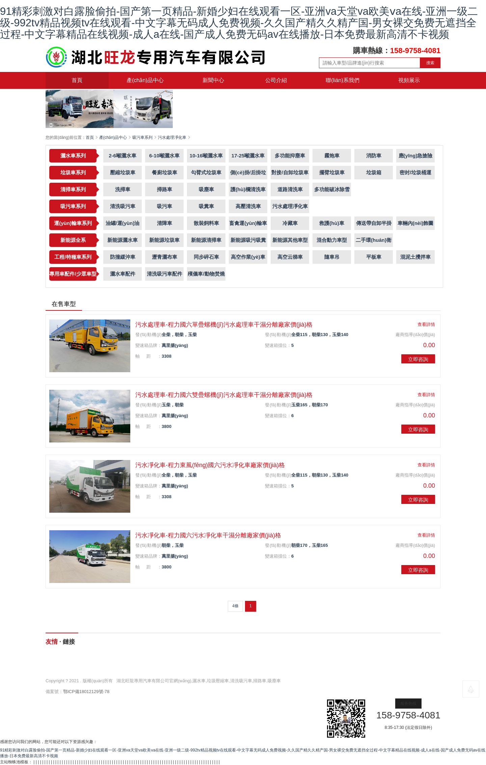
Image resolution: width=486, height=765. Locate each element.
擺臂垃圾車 (332, 172)
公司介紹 (276, 80)
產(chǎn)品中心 (145, 80)
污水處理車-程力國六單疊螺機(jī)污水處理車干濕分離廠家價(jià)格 (224, 324)
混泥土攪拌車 (415, 257)
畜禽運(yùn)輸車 (248, 223)
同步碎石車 (206, 257)
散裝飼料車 (206, 223)
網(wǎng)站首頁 (79, 662)
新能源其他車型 (290, 240)
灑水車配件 (122, 274)
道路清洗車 (290, 189)
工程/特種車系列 (72, 257)
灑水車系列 (73, 155)
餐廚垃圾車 (164, 172)
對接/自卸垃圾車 (289, 172)
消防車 (373, 155)
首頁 (77, 80)
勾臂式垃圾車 (206, 172)
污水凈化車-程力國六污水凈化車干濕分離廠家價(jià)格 (208, 535)
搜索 (430, 62)
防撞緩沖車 (122, 257)
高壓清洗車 (248, 206)
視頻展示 (409, 80)
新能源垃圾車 (164, 240)
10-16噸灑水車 (206, 155)
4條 (235, 606)
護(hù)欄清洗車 (248, 189)
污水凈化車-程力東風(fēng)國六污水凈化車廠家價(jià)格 (210, 465)
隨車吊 (332, 257)
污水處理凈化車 (172, 137)
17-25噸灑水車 (248, 155)
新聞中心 (213, 80)
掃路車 (164, 189)
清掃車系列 (73, 189)
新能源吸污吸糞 (248, 240)
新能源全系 (73, 240)
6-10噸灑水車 (164, 155)
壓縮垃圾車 (122, 172)
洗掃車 (122, 189)
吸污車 (164, 206)
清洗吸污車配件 (164, 274)
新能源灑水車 (122, 240)
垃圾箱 (373, 172)
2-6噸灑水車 (122, 155)
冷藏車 (290, 223)
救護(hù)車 (331, 223)
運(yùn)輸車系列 (73, 223)
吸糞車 (206, 206)
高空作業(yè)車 (248, 257)
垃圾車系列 (73, 172)
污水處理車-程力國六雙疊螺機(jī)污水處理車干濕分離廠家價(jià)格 (224, 394)
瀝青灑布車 (164, 257)
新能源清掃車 (206, 240)
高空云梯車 (290, 257)
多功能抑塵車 (290, 155)
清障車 (164, 223)
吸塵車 (206, 189)
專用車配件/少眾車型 (72, 274)
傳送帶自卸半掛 (374, 223)
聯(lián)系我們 (342, 80)
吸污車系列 (142, 137)
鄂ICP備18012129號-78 (86, 691)
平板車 (373, 257)
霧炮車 (332, 155)
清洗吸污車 (122, 206)
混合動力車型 (332, 240)
